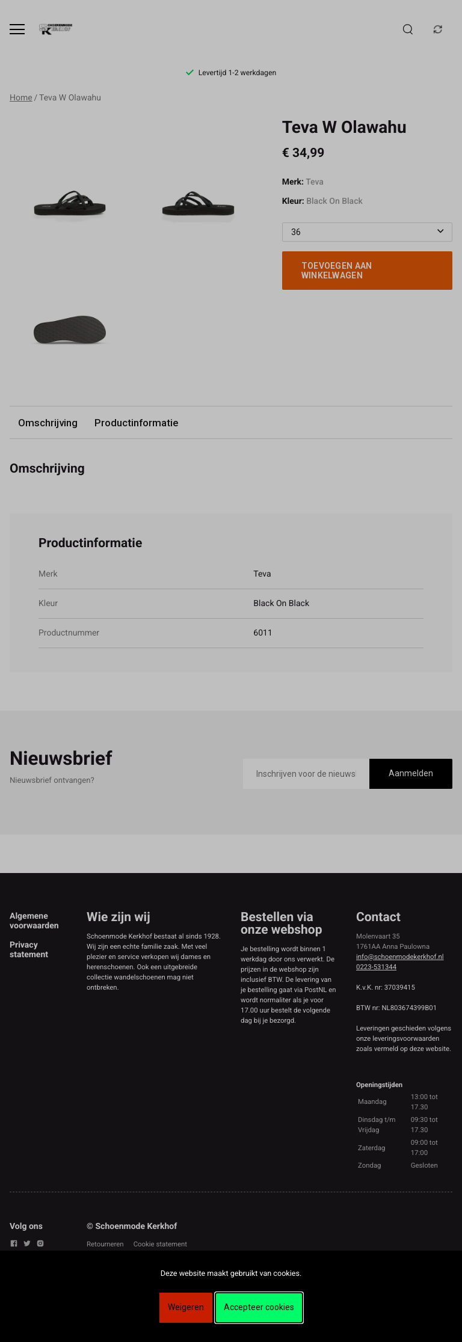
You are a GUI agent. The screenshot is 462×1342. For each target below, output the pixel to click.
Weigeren (186, 1307)
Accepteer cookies (259, 1307)
